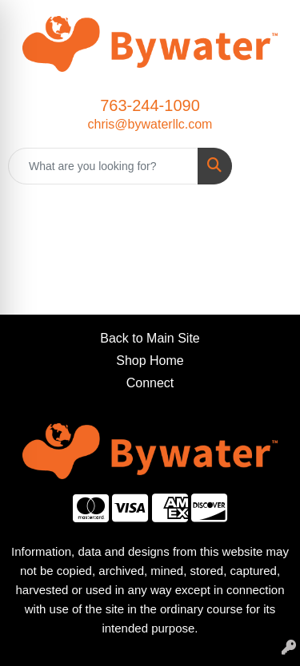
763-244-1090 (150, 105)
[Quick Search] (103, 166)
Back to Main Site (150, 338)
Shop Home (150, 360)
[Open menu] (268, 166)
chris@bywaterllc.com (150, 124)
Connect (150, 383)
